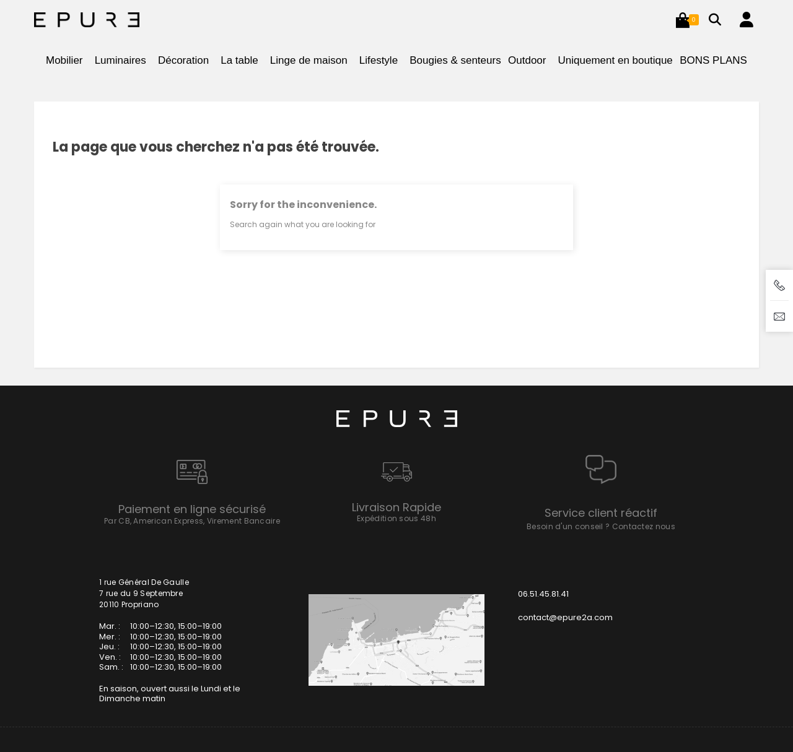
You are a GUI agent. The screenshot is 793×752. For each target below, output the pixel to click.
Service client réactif (601, 513)
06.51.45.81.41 (543, 594)
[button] (682, 19)
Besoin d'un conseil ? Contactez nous (601, 526)
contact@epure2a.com (565, 617)
